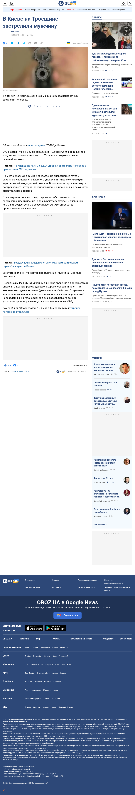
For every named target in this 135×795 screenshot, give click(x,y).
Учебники (35, 664)
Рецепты (28, 682)
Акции (55, 673)
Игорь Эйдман (99, 482)
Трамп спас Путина (103, 478)
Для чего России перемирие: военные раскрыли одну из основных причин (108, 262)
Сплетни (36, 707)
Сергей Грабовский (101, 470)
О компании (30, 580)
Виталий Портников (101, 375)
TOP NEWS (98, 197)
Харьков (34, 647)
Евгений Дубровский (102, 501)
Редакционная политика (20, 371)
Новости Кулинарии (52, 682)
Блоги (89, 638)
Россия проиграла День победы (106, 384)
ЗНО (63, 664)
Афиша (28, 707)
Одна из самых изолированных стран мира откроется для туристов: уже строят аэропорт (104, 110)
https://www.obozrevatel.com (92, 719)
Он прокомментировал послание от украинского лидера (107, 246)
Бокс (55, 656)
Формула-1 (63, 656)
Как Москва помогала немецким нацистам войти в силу (105, 463)
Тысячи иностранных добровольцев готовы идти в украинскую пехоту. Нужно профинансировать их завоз (105, 401)
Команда (55, 580)
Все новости (126, 638)
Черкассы (64, 647)
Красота (46, 707)
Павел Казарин (100, 390)
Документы (56, 587)
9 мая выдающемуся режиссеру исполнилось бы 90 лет (112, 65)
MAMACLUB (48, 699)
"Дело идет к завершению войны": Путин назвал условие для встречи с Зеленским (111, 237)
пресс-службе (36, 145)
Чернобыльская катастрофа (112, 10)
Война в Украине (32, 10)
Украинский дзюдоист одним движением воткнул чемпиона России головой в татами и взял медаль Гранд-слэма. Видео (104, 84)
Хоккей (47, 656)
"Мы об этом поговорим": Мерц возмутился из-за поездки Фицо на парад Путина (112, 288)
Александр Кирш (100, 516)
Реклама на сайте (32, 587)
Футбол (28, 656)
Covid (57, 699)
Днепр (55, 647)
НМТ (69, 664)
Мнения (97, 357)
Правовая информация (87, 580)
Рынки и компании (33, 690)
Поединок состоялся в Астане (105, 93)
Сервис (63, 673)
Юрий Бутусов (99, 408)
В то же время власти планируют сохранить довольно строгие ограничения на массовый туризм (103, 124)
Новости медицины (33, 699)
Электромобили (43, 673)
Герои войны (16, 10)
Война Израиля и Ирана (53, 10)
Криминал (15, 32)
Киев (27, 647)
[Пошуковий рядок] (130, 3)
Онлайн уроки (47, 664)
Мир (38, 638)
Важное (97, 17)
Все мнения (99, 524)
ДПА (57, 664)
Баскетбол (37, 656)
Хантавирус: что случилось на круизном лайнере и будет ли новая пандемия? (107, 494)
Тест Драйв (29, 673)
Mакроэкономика (50, 690)
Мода (54, 707)
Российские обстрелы (86, 10)
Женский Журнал (66, 707)
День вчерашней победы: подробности (107, 510)
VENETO (70, 10)
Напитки (38, 682)
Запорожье (45, 647)
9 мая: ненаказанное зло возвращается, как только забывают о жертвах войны (105, 367)
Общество (108, 638)
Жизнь (56, 638)
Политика (24, 638)
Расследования (77, 638)
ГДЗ (26, 664)
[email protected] (33, 776)
